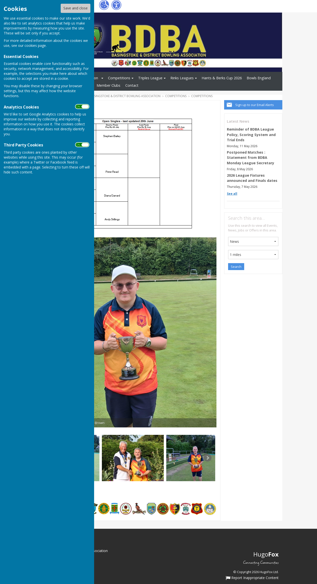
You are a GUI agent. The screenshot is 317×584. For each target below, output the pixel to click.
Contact (131, 85)
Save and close (75, 8)
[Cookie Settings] (104, 5)
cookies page (35, 45)
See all (232, 194)
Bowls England (259, 78)
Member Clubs (108, 85)
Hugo (266, 554)
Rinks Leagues (182, 78)
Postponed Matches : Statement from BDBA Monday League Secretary (250, 157)
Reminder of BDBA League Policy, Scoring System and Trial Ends (251, 134)
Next (207, 458)
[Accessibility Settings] (116, 5)
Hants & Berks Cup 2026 (222, 78)
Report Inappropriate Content (252, 578)
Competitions (119, 78)
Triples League (150, 78)
